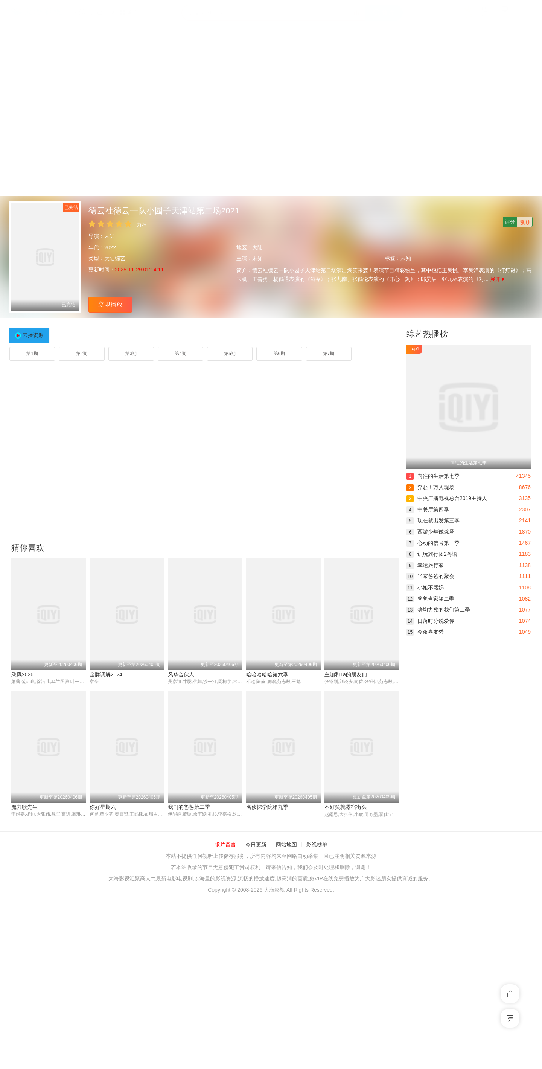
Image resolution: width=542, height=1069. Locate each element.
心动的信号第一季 (433, 543)
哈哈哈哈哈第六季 (267, 674)
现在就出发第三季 (433, 520)
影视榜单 (316, 845)
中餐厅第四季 (427, 509)
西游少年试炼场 (430, 532)
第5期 (230, 353)
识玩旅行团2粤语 (431, 554)
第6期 (279, 353)
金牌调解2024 (106, 674)
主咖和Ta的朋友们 (345, 674)
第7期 (329, 353)
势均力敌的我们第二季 (438, 610)
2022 (110, 247)
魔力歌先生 (24, 807)
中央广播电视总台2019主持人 (446, 498)
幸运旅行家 (425, 565)
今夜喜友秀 (425, 632)
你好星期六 (103, 807)
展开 (497, 279)
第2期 (82, 353)
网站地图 (286, 845)
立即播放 (110, 304)
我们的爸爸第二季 (189, 807)
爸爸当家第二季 (430, 599)
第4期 (180, 353)
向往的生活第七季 (433, 476)
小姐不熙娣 (425, 587)
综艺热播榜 (427, 334)
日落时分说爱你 (430, 621)
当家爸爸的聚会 (430, 576)
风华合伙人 (181, 674)
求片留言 (225, 845)
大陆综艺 (114, 258)
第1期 (32, 353)
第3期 (131, 353)
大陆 (257, 247)
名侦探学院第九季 (267, 807)
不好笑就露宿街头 (345, 807)
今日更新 (255, 845)
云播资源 (33, 335)
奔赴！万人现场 (430, 487)
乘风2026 (22, 674)
